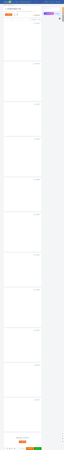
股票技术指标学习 (11, 5)
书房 (51, 1)
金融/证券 (5, 5)
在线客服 (62, 441)
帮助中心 (62, 433)
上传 (46, 1)
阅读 (6, 11)
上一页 (18, 449)
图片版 (23, 11)
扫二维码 (62, 436)
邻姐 (11, 11)
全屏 (14, 448)
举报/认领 (18, 11)
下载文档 (8, 14)
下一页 (24, 449)
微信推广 (62, 438)
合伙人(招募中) (29, 11)
